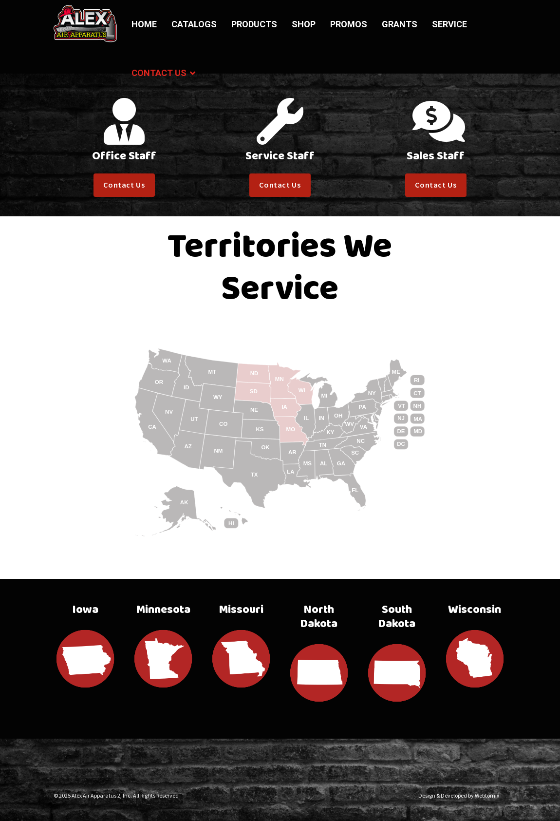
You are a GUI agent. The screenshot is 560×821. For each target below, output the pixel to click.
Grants (399, 24)
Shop (304, 24)
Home (144, 24)
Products (254, 24)
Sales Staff (436, 156)
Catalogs (194, 24)
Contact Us (159, 73)
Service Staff (280, 156)
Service (449, 24)
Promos (348, 24)
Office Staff (124, 156)
